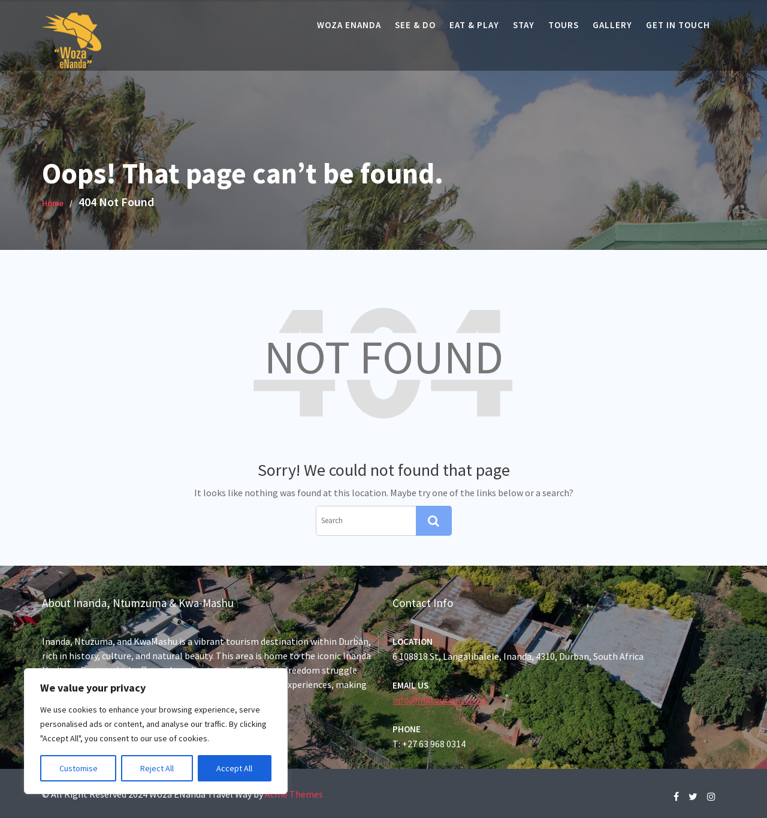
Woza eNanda (349, 25)
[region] (156, 731)
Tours (563, 25)
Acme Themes (294, 794)
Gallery (612, 25)
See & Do (415, 25)
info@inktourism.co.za (441, 699)
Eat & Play (474, 25)
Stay (524, 25)
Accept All (234, 768)
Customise (78, 768)
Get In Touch (678, 25)
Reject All (157, 768)
